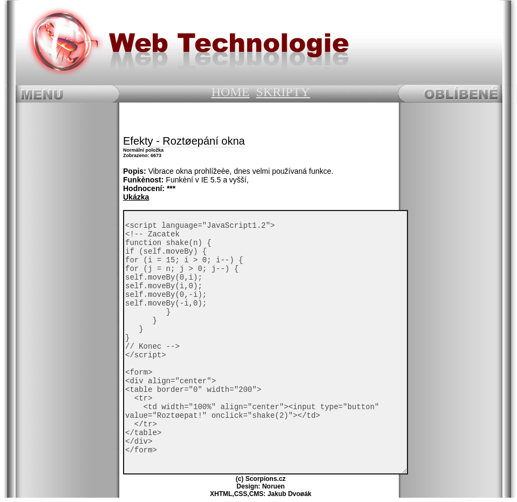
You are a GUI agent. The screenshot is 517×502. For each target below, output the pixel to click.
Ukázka (136, 197)
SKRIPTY (283, 92)
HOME (231, 92)
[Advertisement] (258, 119)
